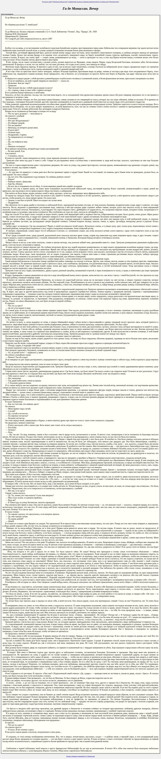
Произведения (114, 2)
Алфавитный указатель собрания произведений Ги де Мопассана (88, 2)
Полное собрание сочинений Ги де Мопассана (80, 756)
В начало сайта (47, 2)
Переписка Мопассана (60, 2)
